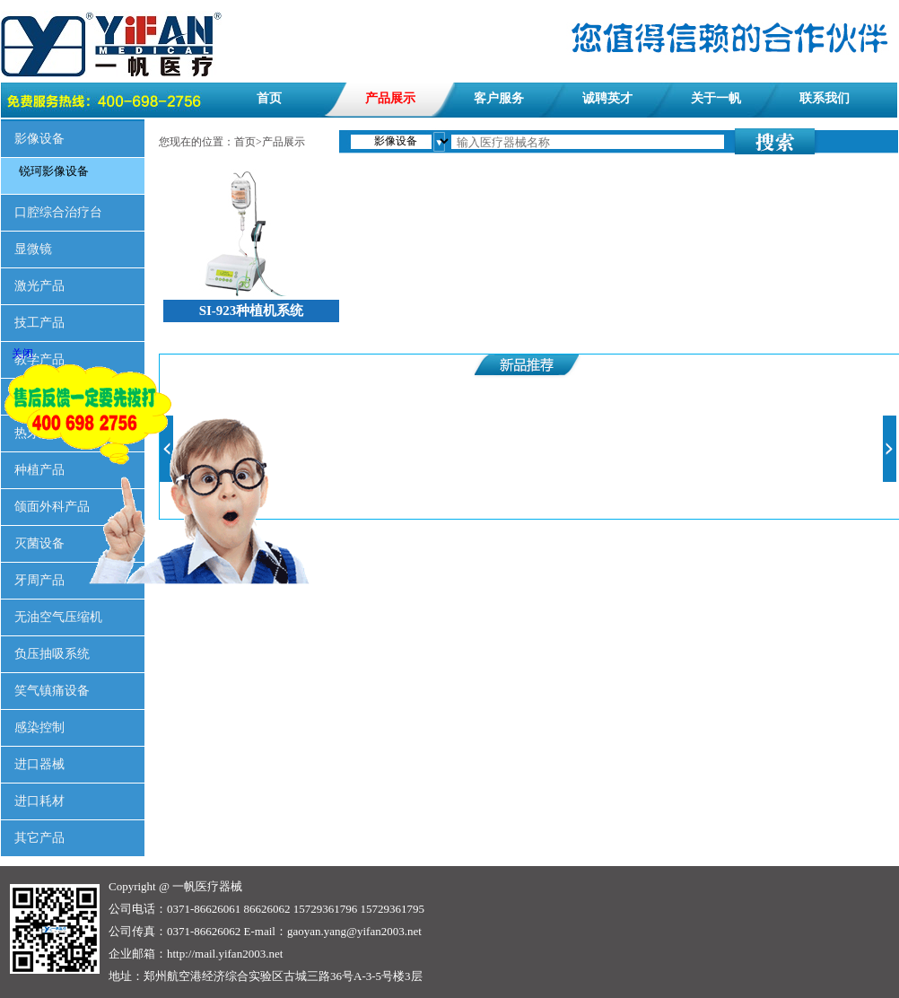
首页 (269, 98)
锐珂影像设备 (54, 171)
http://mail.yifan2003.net (225, 953)
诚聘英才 (607, 98)
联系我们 (824, 98)
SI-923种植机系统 (251, 310)
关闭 (22, 353)
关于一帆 (716, 98)
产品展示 (390, 98)
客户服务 (499, 98)
